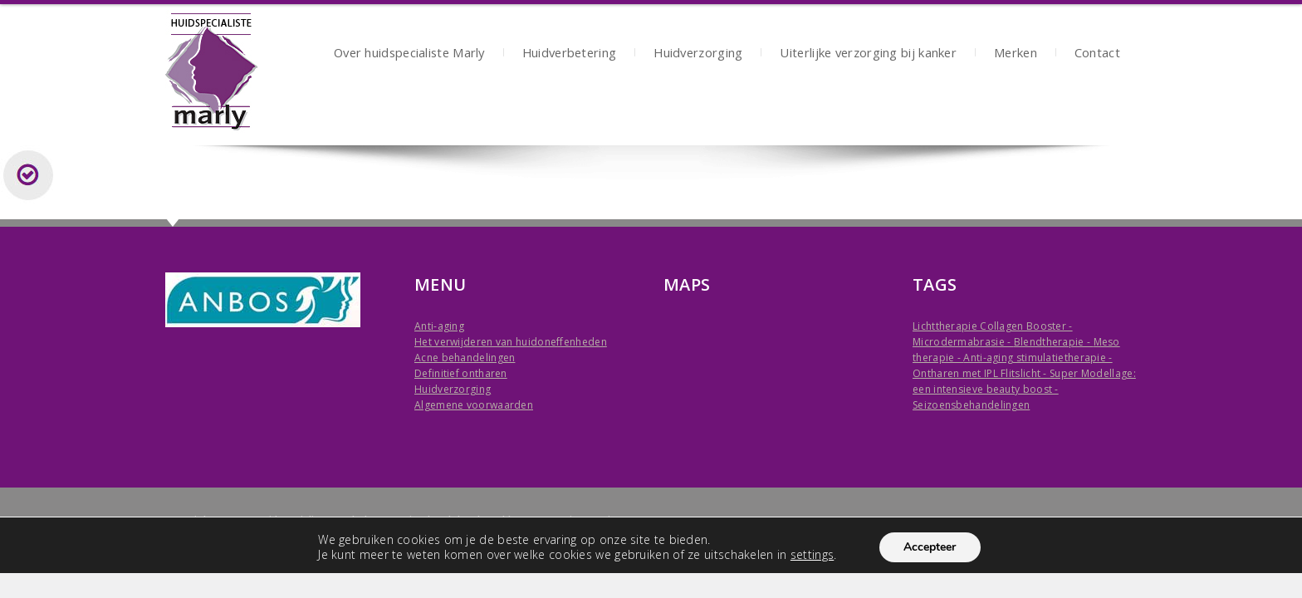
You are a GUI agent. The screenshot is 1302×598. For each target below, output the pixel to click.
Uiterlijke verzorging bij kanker (868, 54)
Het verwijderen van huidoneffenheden (510, 342)
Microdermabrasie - (963, 342)
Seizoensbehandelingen (971, 405)
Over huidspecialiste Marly (409, 54)
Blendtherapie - (1054, 342)
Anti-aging (439, 326)
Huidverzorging (697, 54)
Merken (1015, 54)
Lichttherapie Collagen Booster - (993, 326)
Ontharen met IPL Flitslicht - (981, 373)
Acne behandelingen (464, 357)
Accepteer (929, 547)
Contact (1097, 54)
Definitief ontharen (460, 373)
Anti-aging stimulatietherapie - (1037, 357)
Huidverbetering (569, 54)
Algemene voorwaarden (473, 405)
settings (811, 554)
